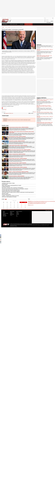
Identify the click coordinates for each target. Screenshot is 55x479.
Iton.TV (6, 224)
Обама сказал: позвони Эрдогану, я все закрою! (9, 196)
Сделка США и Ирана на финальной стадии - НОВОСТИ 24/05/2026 (20, 149)
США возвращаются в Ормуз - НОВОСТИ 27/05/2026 (17, 136)
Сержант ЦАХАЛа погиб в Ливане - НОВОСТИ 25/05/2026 (18, 145)
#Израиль (30, 201)
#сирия (51, 201)
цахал (41, 203)
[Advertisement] (27, 8)
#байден (37, 201)
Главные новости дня (13, 24)
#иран (43, 201)
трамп (36, 203)
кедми (31, 202)
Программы (5, 24)
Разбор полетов (28, 24)
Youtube (2, 22)
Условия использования (12, 213)
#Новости (33, 201)
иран (29, 202)
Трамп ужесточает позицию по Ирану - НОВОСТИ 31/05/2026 (18, 127)
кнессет (33, 202)
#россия (49, 201)
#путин (45, 201)
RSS (6, 22)
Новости (4, 212)
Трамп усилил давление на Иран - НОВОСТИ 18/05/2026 (18, 167)
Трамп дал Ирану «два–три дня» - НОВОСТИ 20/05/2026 (18, 158)
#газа (41, 201)
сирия (33, 203)
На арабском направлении (6, 186)
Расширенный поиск (5, 213)
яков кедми (43, 203)
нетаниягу (41, 202)
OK (5, 22)
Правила (11, 212)
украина (38, 203)
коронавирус (35, 202)
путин (31, 203)
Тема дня (21, 24)
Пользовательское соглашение (13, 226)
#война (39, 201)
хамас (40, 203)
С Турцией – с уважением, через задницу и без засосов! (10, 195)
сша (34, 203)
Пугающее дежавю (5, 184)
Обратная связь (12, 211)
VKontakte (4, 22)
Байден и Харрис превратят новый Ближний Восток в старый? (11, 185)
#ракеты (47, 201)
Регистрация (49, 22)
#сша (52, 201)
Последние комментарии (4, 214)
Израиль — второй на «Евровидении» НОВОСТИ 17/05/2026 (18, 171)
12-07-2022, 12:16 (10, 113)
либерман (38, 202)
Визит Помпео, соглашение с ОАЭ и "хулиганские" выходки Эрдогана (12, 187)
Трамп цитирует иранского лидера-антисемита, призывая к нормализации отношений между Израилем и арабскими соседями (18, 193)
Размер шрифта (47, 210)
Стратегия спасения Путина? (6, 194)
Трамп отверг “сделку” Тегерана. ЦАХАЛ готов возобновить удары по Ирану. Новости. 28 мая (21, 132)
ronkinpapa (6, 113)
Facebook (3, 22)
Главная (4, 211)
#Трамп (35, 201)
